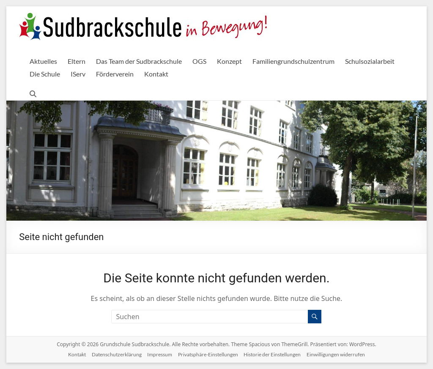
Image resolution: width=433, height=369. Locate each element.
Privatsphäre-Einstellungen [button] (208, 354)
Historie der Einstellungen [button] (272, 354)
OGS (199, 61)
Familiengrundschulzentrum (293, 61)
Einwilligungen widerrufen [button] (336, 354)
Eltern (76, 61)
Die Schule (45, 74)
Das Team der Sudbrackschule (139, 61)
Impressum (159, 354)
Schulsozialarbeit (370, 61)
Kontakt (156, 74)
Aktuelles (43, 61)
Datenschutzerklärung (117, 354)
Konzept (229, 61)
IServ (78, 74)
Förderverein (115, 74)
